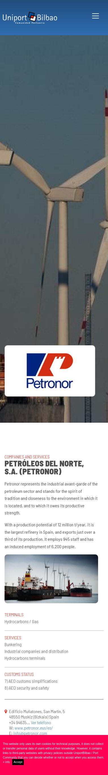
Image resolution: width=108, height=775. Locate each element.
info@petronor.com (30, 733)
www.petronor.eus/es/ (33, 727)
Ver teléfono (41, 722)
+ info (6, 762)
